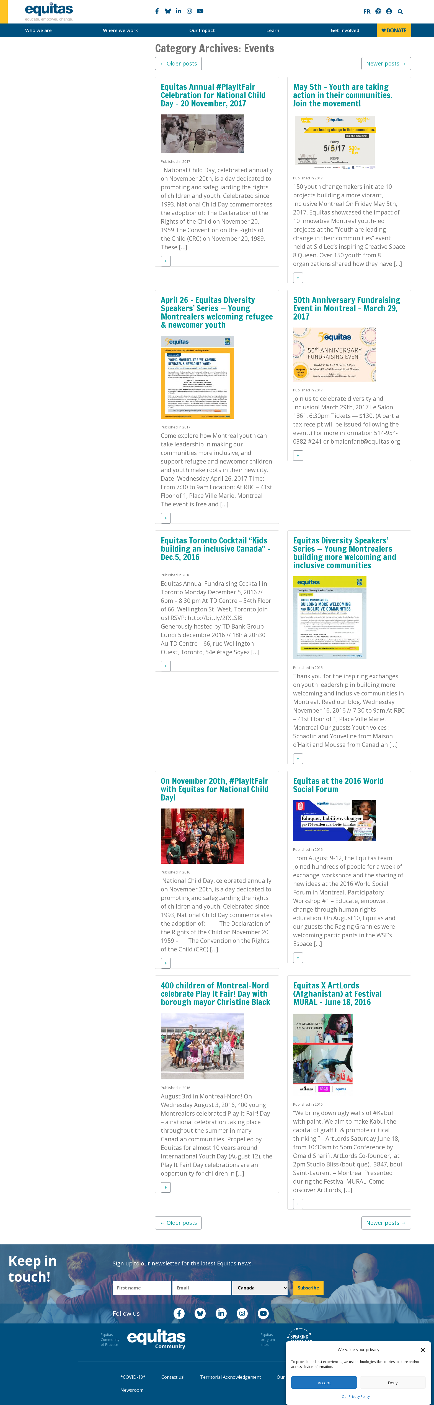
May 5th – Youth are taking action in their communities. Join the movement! (342, 95)
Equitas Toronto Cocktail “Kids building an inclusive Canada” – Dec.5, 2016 (215, 548)
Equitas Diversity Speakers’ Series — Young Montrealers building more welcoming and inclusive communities (344, 552)
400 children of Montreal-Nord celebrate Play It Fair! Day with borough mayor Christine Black (215, 993)
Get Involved (345, 30)
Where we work (120, 30)
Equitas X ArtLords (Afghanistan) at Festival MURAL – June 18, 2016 (337, 993)
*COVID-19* (133, 1377)
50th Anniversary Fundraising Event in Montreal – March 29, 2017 (346, 308)
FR (367, 11)
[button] (423, 1349)
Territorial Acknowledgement (230, 1377)
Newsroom (131, 1390)
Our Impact (202, 30)
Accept (324, 1382)
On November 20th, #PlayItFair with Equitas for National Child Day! (215, 789)
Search (400, 11)
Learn (272, 30)
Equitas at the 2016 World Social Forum (338, 785)
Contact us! (172, 1377)
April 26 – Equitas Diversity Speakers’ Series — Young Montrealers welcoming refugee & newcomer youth (217, 312)
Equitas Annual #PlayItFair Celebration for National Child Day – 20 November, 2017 (213, 95)
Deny (393, 1382)
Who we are (38, 30)
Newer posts (386, 63)
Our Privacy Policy (356, 1396)
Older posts (178, 63)
